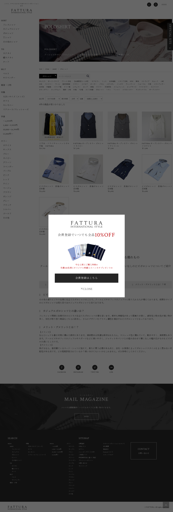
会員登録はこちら (86, 278)
